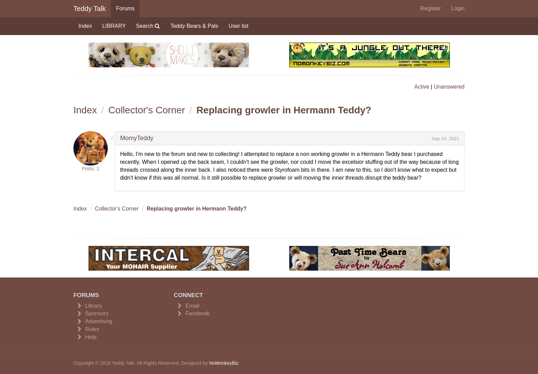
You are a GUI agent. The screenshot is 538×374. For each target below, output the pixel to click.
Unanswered (449, 87)
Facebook (198, 313)
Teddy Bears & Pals (194, 26)
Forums (125, 8)
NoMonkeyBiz (223, 363)
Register (430, 8)
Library (93, 306)
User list (238, 26)
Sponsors (96, 313)
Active (422, 87)
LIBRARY (114, 26)
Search (148, 26)
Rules (92, 329)
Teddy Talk (89, 8)
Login (458, 8)
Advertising (98, 321)
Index (85, 26)
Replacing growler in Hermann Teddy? (283, 110)
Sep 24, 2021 (445, 138)
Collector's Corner (146, 110)
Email (192, 306)
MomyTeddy (136, 138)
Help (90, 337)
